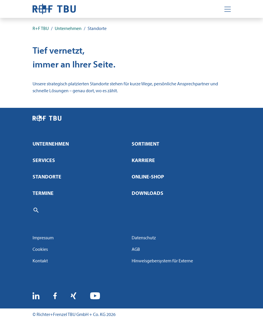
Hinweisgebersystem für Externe (162, 260)
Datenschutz (144, 237)
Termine (43, 193)
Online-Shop (148, 176)
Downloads (147, 193)
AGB (136, 249)
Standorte (47, 176)
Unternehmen (51, 143)
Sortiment (145, 143)
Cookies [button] (40, 249)
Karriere (143, 160)
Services (44, 160)
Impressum (43, 237)
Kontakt (40, 260)
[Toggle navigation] (227, 9)
